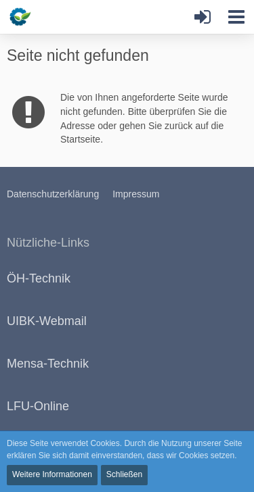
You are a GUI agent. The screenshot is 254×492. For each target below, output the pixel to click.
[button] (236, 16)
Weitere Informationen (52, 474)
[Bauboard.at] (45, 16)
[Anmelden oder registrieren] (202, 16)
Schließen (124, 474)
